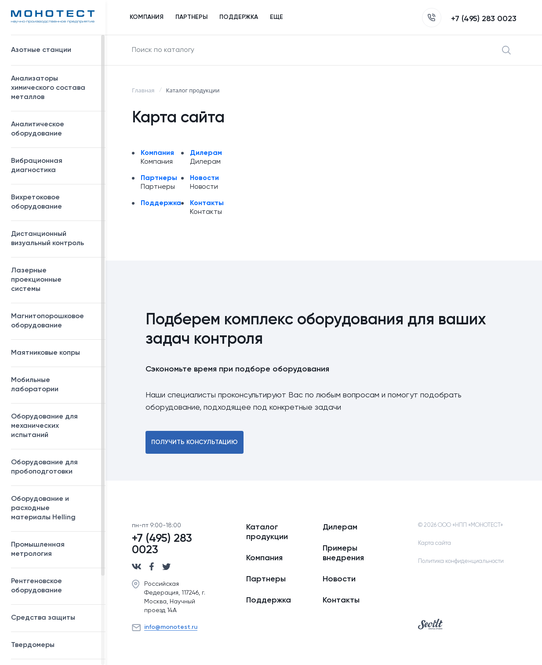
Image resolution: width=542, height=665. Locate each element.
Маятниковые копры (45, 352)
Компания (157, 153)
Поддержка (161, 203)
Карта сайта (434, 543)
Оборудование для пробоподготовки (54, 467)
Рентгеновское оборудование (54, 586)
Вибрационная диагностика (36, 166)
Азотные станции (54, 50)
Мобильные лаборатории (34, 385)
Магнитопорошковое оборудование (54, 321)
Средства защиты (54, 617)
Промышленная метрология (54, 549)
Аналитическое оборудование (54, 129)
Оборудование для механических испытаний (54, 426)
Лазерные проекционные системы (36, 280)
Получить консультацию (194, 442)
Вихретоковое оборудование (36, 202)
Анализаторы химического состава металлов (54, 88)
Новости (204, 178)
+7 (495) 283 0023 (469, 19)
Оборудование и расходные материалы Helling (54, 508)
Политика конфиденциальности (461, 561)
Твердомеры (33, 645)
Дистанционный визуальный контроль (54, 239)
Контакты (207, 203)
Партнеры (159, 178)
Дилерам (206, 153)
